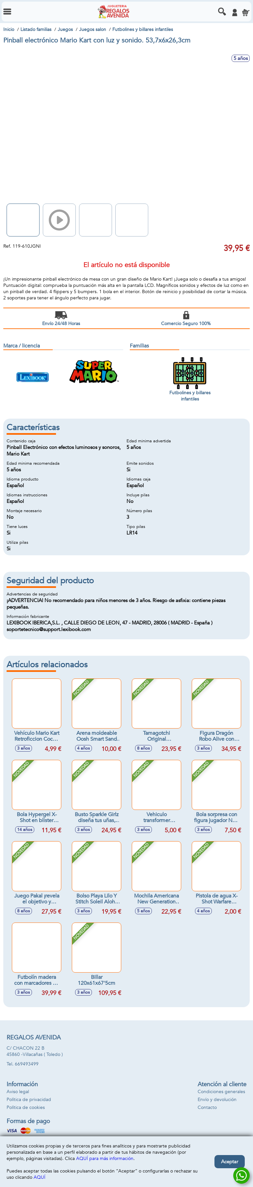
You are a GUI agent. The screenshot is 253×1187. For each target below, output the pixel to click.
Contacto (207, 1107)
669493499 (27, 1064)
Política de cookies (26, 1107)
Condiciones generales (221, 1092)
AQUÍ (39, 1177)
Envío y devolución (217, 1099)
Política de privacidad (29, 1099)
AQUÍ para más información (104, 1158)
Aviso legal (18, 1092)
